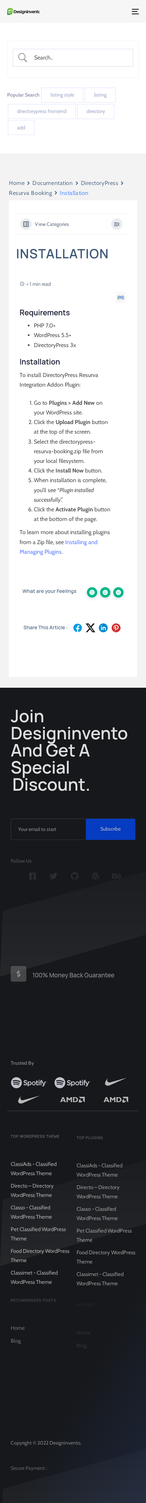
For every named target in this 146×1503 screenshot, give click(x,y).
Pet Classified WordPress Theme (38, 1238)
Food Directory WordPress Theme (40, 1259)
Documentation (52, 183)
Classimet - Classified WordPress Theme (34, 1281)
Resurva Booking (30, 193)
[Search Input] (79, 57)
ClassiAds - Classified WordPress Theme (34, 1173)
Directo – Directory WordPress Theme (32, 1194)
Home (17, 183)
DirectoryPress (100, 183)
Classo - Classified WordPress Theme (31, 1216)
